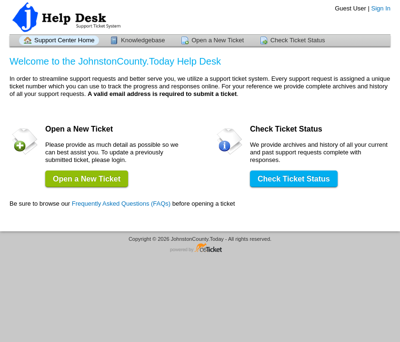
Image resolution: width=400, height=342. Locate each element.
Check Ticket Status (297, 40)
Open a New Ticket (217, 40)
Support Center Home (64, 40)
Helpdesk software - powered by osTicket (200, 248)
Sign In (380, 8)
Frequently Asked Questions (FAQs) (121, 203)
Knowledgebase (143, 40)
